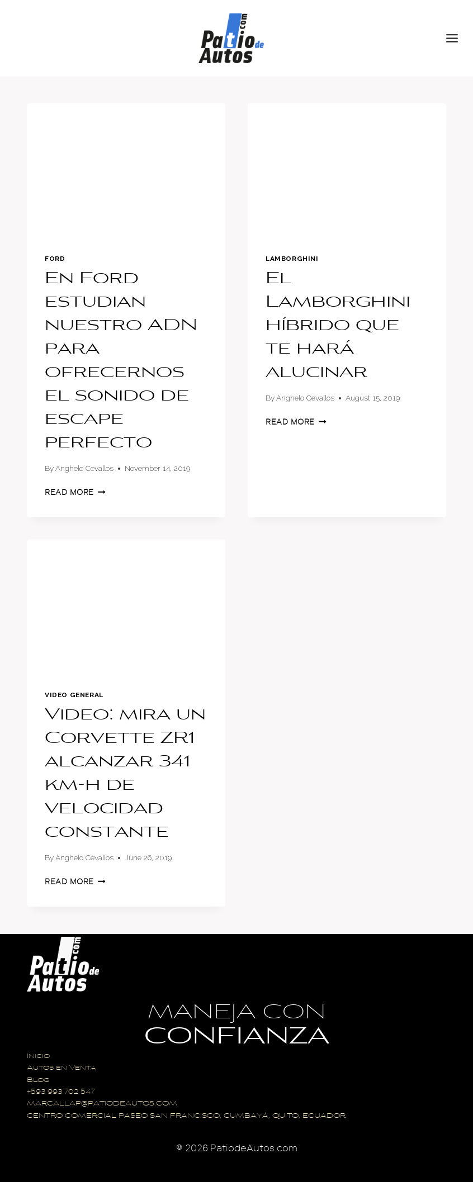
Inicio (38, 1057)
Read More (75, 492)
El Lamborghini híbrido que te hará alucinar (338, 326)
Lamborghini (292, 259)
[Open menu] (457, 38)
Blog (38, 1081)
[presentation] (126, 169)
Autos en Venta (61, 1068)
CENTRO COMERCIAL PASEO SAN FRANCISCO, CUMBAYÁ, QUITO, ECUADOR (186, 1116)
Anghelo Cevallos (84, 468)
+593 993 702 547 (60, 1092)
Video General (74, 695)
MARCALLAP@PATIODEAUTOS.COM (102, 1104)
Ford (55, 259)
